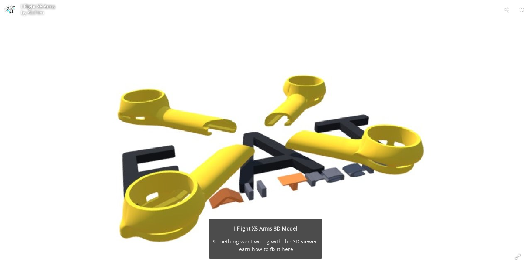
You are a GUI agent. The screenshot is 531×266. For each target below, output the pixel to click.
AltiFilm (36, 12)
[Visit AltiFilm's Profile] (9, 10)
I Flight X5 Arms (38, 6)
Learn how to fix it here (264, 249)
